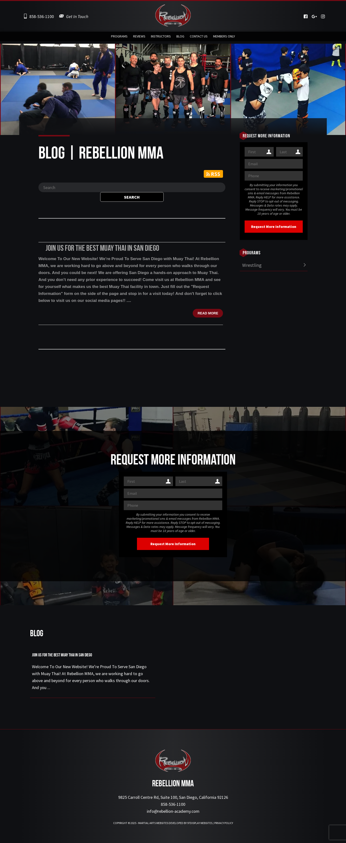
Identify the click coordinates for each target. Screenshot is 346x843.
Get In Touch (77, 16)
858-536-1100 (41, 16)
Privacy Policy (223, 823)
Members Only (224, 38)
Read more (208, 313)
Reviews (139, 38)
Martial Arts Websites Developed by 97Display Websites (175, 823)
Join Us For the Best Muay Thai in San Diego (102, 248)
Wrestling (252, 265)
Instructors (161, 38)
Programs (119, 38)
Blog (180, 38)
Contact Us (199, 38)
